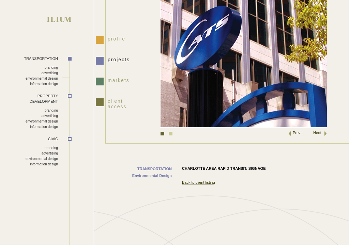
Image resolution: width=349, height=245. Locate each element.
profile (116, 39)
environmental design (42, 78)
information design (44, 84)
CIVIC (53, 139)
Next (317, 133)
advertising (50, 73)
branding (51, 67)
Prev (297, 133)
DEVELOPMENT (29, 98)
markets (119, 80)
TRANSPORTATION (41, 58)
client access (117, 103)
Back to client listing (198, 182)
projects (119, 59)
